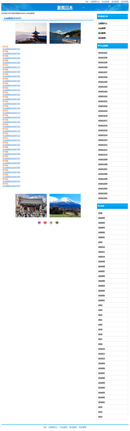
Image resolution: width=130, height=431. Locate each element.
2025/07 (101, 271)
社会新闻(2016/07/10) (11, 145)
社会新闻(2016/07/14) (11, 126)
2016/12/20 (102, 106)
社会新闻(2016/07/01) (11, 186)
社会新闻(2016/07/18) (11, 108)
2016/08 (101, 368)
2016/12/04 (102, 184)
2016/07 (101, 373)
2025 (100, 242)
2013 (100, 417)
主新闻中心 (95, 1)
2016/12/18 (102, 116)
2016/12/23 (102, 91)
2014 (100, 412)
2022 (100, 315)
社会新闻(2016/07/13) (11, 131)
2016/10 (101, 358)
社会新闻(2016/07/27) (11, 67)
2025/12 (101, 247)
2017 (100, 339)
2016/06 (101, 378)
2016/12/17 (102, 120)
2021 (100, 320)
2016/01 (101, 402)
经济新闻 (124, 1)
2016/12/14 (102, 135)
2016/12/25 (102, 82)
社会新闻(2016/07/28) (11, 63)
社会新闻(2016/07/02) (11, 181)
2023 (100, 310)
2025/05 (101, 281)
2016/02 (101, 397)
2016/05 (101, 383)
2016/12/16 (102, 125)
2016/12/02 (102, 193)
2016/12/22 (102, 96)
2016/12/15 (102, 130)
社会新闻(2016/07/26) (11, 72)
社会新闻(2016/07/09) (11, 149)
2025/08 (101, 266)
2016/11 (101, 354)
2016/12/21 (102, 101)
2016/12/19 (102, 111)
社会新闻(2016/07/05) (11, 168)
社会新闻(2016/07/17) (11, 113)
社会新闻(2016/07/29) (11, 58)
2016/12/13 (102, 140)
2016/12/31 (102, 53)
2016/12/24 (102, 87)
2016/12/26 (102, 77)
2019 (100, 329)
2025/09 (101, 261)
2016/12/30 (102, 57)
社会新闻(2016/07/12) (11, 136)
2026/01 (101, 237)
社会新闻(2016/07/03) (11, 177)
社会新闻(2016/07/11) (11, 140)
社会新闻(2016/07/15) (11, 122)
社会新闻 (105, 1)
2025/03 (101, 291)
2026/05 (101, 218)
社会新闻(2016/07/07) (11, 158)
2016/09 (101, 363)
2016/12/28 (102, 67)
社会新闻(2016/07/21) (11, 95)
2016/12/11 (102, 150)
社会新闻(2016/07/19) (11, 104)
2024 (100, 305)
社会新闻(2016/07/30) (11, 53)
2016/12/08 (102, 164)
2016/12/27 (102, 72)
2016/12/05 (102, 179)
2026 (100, 213)
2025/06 (101, 276)
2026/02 (101, 232)
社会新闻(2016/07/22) (11, 90)
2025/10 (101, 257)
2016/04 (101, 388)
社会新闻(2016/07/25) (11, 76)
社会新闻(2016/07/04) (11, 172)
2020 (100, 325)
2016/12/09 (102, 159)
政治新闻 (115, 1)
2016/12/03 (102, 188)
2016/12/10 (102, 155)
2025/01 (101, 300)
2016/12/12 (102, 145)
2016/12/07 (102, 169)
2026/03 (101, 227)
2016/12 (101, 349)
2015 (100, 407)
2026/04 (101, 223)
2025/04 (101, 286)
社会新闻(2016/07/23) (11, 85)
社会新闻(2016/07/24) (11, 81)
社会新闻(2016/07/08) (11, 154)
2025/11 (101, 252)
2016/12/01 (102, 198)
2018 (100, 334)
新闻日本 (65, 7)
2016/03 (101, 392)
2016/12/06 (102, 174)
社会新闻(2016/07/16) (11, 117)
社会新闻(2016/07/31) (11, 49)
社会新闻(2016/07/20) (11, 99)
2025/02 (101, 295)
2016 (100, 344)
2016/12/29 (102, 62)
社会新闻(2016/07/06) (11, 163)
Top (86, 1)
